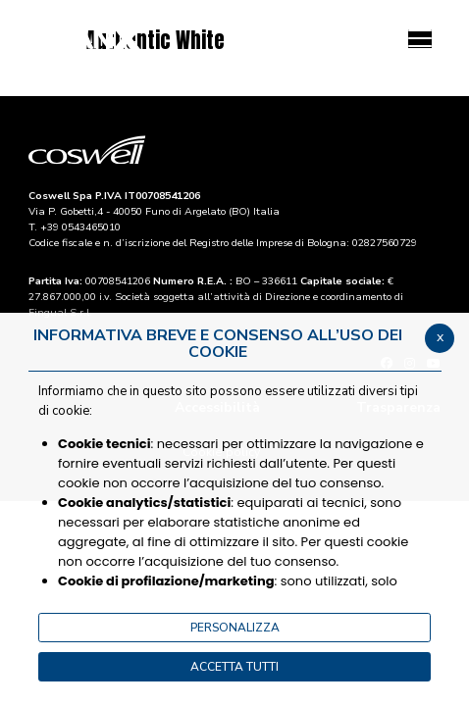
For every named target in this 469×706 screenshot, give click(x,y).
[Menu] (420, 38)
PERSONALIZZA (235, 627)
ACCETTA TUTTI (234, 667)
